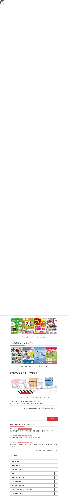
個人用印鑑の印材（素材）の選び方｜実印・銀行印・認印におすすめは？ (31, 431)
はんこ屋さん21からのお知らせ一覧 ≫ (46, 451)
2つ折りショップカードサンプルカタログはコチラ (34, 397)
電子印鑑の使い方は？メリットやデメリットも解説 (25, 438)
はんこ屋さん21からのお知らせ (25, 428)
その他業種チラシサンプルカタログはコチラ (34, 366)
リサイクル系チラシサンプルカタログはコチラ (34, 337)
